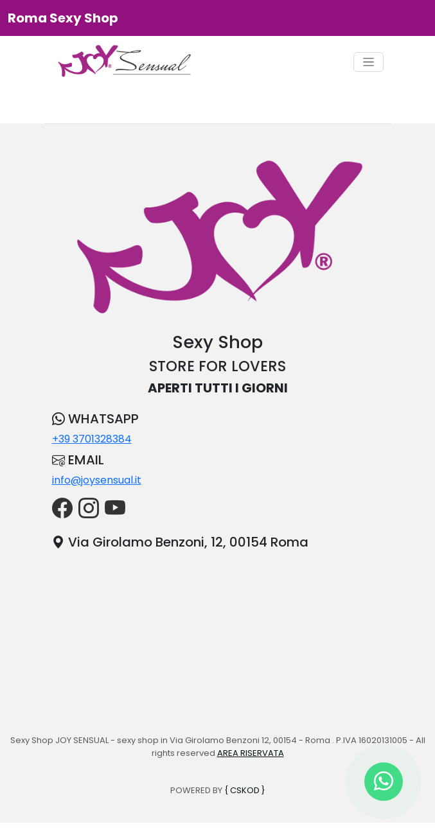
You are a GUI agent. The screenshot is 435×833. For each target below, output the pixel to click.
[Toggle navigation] (368, 62)
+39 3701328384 (92, 439)
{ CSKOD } (244, 790)
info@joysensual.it (96, 480)
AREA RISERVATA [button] (250, 753)
